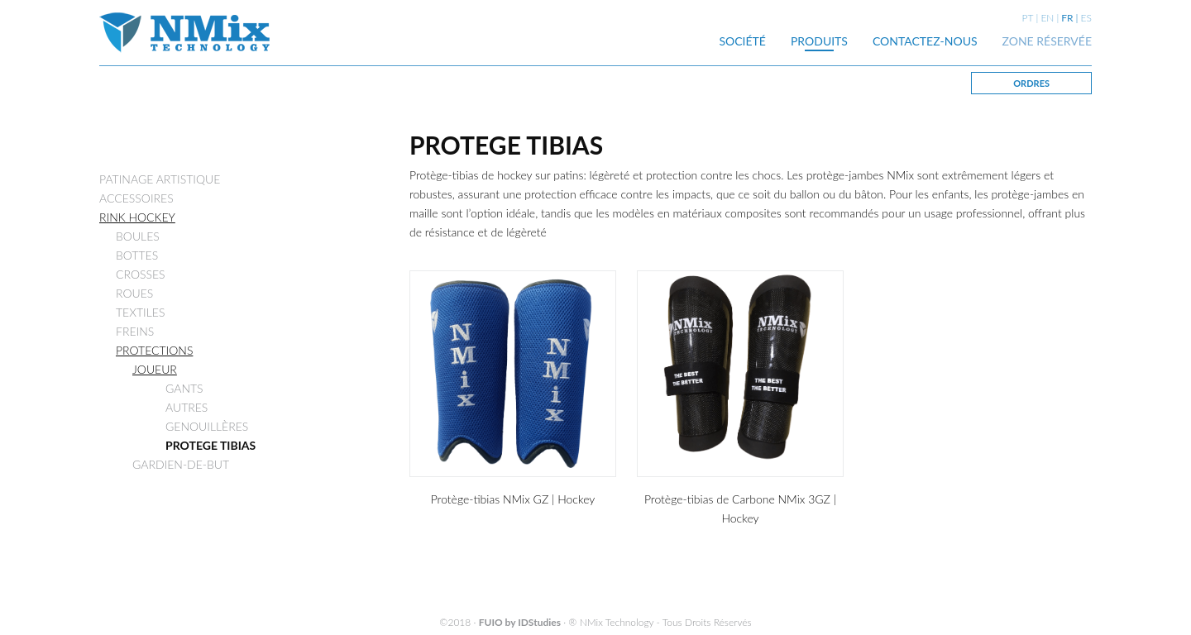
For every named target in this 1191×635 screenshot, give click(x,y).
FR (1067, 18)
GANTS (184, 388)
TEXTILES (140, 312)
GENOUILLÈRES (206, 426)
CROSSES (140, 274)
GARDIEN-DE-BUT (180, 464)
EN (1047, 18)
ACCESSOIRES (136, 198)
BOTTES (137, 255)
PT (1028, 18)
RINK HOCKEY (137, 217)
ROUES (134, 293)
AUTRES (186, 407)
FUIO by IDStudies (520, 622)
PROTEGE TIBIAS (210, 445)
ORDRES (1031, 83)
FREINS (135, 331)
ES (1086, 18)
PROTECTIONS (154, 350)
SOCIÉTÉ (742, 41)
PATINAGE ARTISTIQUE (159, 179)
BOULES (138, 236)
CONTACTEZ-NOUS (925, 41)
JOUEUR (154, 369)
